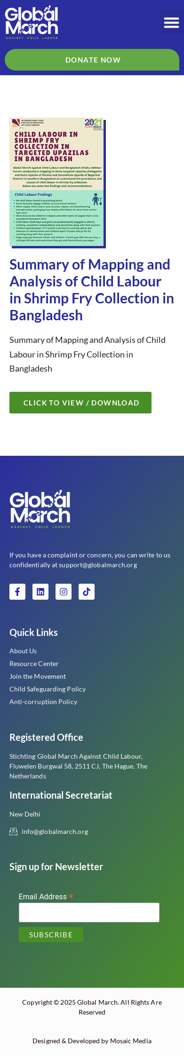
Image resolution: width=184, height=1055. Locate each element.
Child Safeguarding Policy (47, 689)
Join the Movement (37, 676)
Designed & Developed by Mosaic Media (92, 1041)
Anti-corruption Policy (43, 702)
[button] (172, 22)
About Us (23, 651)
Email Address (46, 896)
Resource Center (34, 663)
